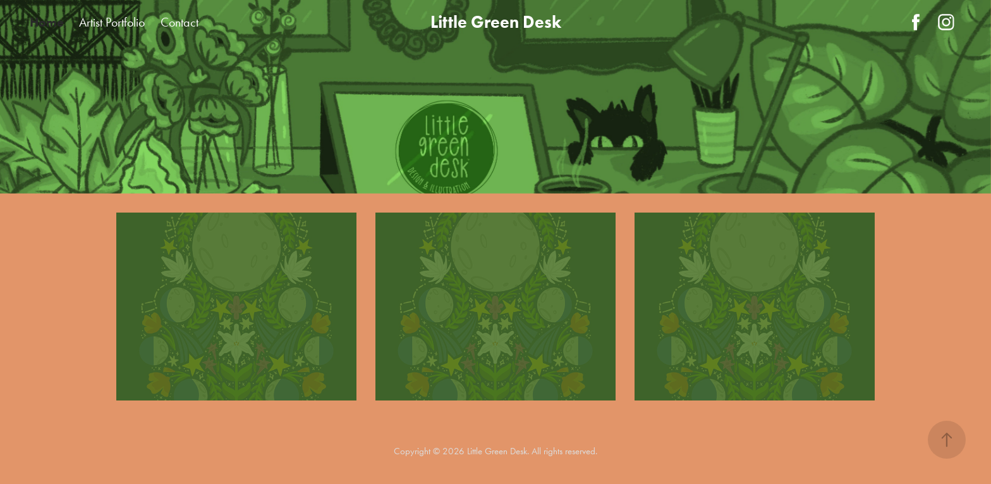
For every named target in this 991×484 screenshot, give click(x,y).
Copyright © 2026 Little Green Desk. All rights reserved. (495, 451)
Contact (179, 22)
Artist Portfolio (112, 22)
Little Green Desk (495, 21)
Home (47, 22)
